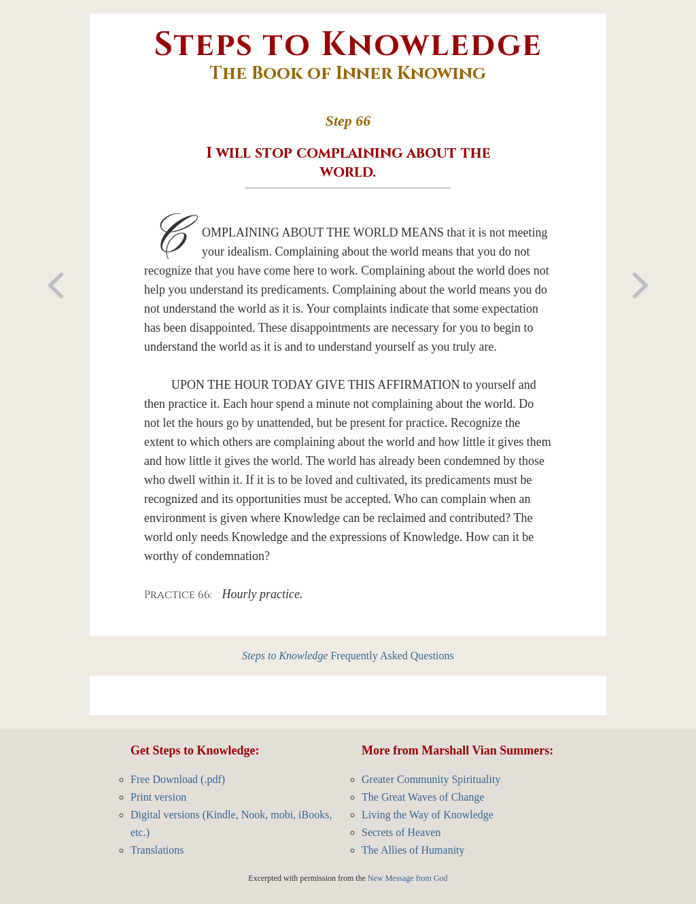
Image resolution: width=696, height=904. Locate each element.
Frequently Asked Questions (348, 655)
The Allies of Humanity (413, 850)
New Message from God (408, 878)
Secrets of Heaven (401, 832)
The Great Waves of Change (423, 797)
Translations (157, 850)
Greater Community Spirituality (431, 779)
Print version (158, 797)
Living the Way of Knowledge (427, 814)
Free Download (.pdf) (177, 779)
